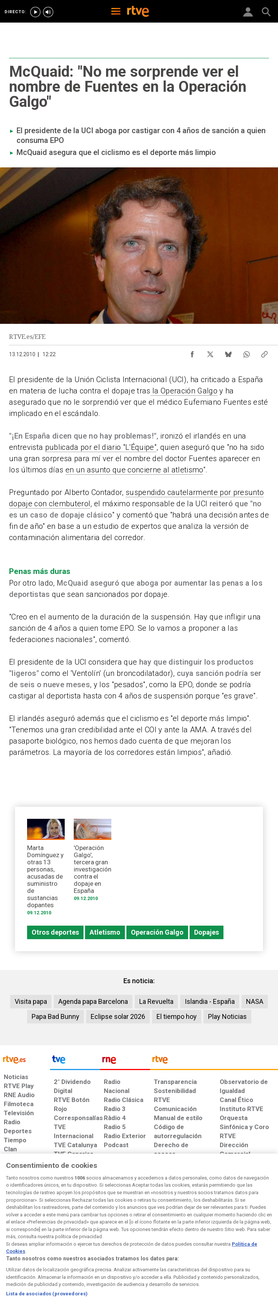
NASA (254, 1001)
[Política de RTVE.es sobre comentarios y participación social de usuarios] (254, 1239)
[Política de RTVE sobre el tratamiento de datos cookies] (84, 1239)
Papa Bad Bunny (55, 1016)
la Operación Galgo (183, 390)
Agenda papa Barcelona (93, 1001)
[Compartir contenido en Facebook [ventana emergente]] (192, 352)
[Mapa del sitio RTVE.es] (192, 1239)
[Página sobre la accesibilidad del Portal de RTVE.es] (163, 1235)
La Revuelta (156, 1001)
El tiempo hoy (176, 1016)
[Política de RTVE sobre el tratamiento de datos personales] (44, 1239)
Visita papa (31, 1001)
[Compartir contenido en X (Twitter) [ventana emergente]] (210, 352)
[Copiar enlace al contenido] (264, 352)
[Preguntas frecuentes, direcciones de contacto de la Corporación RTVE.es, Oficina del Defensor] (216, 1235)
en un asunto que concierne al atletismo (134, 469)
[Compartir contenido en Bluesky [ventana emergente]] (228, 352)
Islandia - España (210, 1001)
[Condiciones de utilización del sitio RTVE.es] (11, 1239)
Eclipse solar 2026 (118, 1016)
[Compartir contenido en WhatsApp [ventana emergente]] (246, 352)
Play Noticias (227, 1016)
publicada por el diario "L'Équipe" (100, 447)
